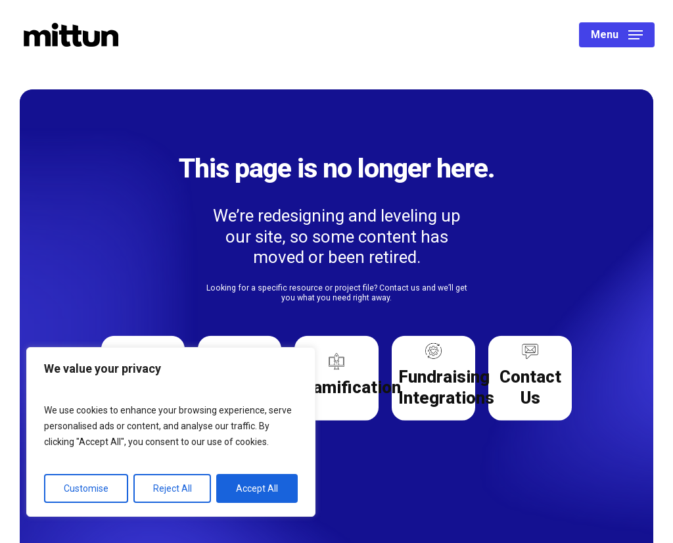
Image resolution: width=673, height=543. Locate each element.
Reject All (172, 488)
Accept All (257, 488)
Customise (86, 488)
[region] (170, 432)
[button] (617, 35)
